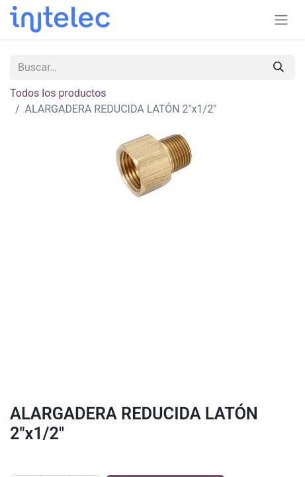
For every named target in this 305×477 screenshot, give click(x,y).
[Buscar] (278, 67)
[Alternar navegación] (281, 19)
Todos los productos (58, 93)
